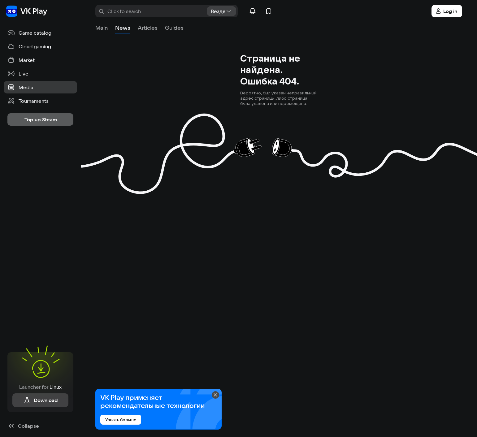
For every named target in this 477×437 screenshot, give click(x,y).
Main (101, 27)
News (122, 27)
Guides (174, 27)
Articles (148, 27)
